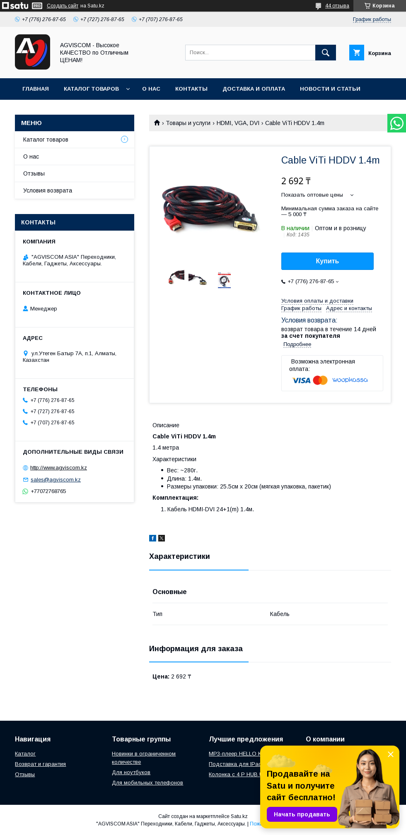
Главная (35, 89)
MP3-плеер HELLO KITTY (241, 754)
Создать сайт (62, 6)
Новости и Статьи (330, 89)
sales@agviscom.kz (56, 479)
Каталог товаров (91, 89)
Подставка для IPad (235, 764)
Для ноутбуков (131, 772)
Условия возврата (47, 190)
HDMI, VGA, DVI (238, 123)
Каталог (25, 754)
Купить (327, 261)
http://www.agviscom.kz (58, 467)
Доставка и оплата (253, 89)
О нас (151, 89)
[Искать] (325, 52)
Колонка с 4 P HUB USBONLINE (249, 774)
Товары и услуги (188, 123)
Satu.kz (239, 816)
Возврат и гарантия (40, 764)
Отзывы (34, 173)
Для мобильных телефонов (147, 783)
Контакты (191, 89)
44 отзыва (337, 6)
